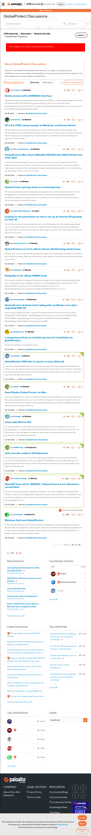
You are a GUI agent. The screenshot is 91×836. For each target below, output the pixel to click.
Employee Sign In (81, 4)
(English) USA (48, 4)
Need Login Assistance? (77, 33)
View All (52, 599)
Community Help (58, 797)
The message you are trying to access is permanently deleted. (31, 47)
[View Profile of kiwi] (8, 666)
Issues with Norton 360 (18, 422)
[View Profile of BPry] (12, 633)
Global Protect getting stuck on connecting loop (32, 187)
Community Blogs (58, 792)
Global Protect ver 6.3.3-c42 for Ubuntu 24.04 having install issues (43, 249)
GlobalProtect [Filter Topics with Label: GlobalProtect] (55, 720)
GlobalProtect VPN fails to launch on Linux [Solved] (34, 361)
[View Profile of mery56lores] (11, 641)
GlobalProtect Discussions (36, 113)
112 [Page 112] (73, 545)
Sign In (69, 4)
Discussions (26, 34)
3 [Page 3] (67, 545)
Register (61, 4)
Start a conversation (73, 82)
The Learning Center (60, 802)
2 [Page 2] (65, 545)
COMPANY (10, 786)
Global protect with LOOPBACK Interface (28, 95)
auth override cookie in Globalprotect (26, 453)
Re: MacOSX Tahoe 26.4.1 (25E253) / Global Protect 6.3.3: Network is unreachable (63, 637)
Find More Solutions (14, 616)
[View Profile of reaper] (13, 658)
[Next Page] (79, 545)
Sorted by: (35, 82)
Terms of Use (34, 797)
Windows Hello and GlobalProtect (24, 520)
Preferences (82, 830)
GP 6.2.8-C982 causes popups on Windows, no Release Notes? (40, 125)
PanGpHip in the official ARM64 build (26, 275)
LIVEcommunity (11, 34)
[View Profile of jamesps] (10, 674)
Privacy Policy (62, 824)
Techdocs (54, 812)
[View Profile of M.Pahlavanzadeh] (13, 649)
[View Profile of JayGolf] (9, 691)
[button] (82, 817)
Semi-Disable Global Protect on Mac (25, 392)
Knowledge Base (58, 807)
